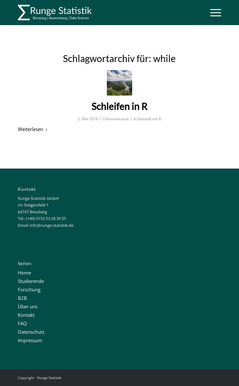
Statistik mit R (149, 119)
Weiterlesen (34, 129)
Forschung (29, 289)
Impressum (30, 340)
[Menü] (212, 12)
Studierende (31, 281)
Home (24, 272)
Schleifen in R (119, 106)
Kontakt (26, 315)
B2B (22, 298)
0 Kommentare (116, 119)
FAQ (22, 323)
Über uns (28, 306)
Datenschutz (31, 332)
